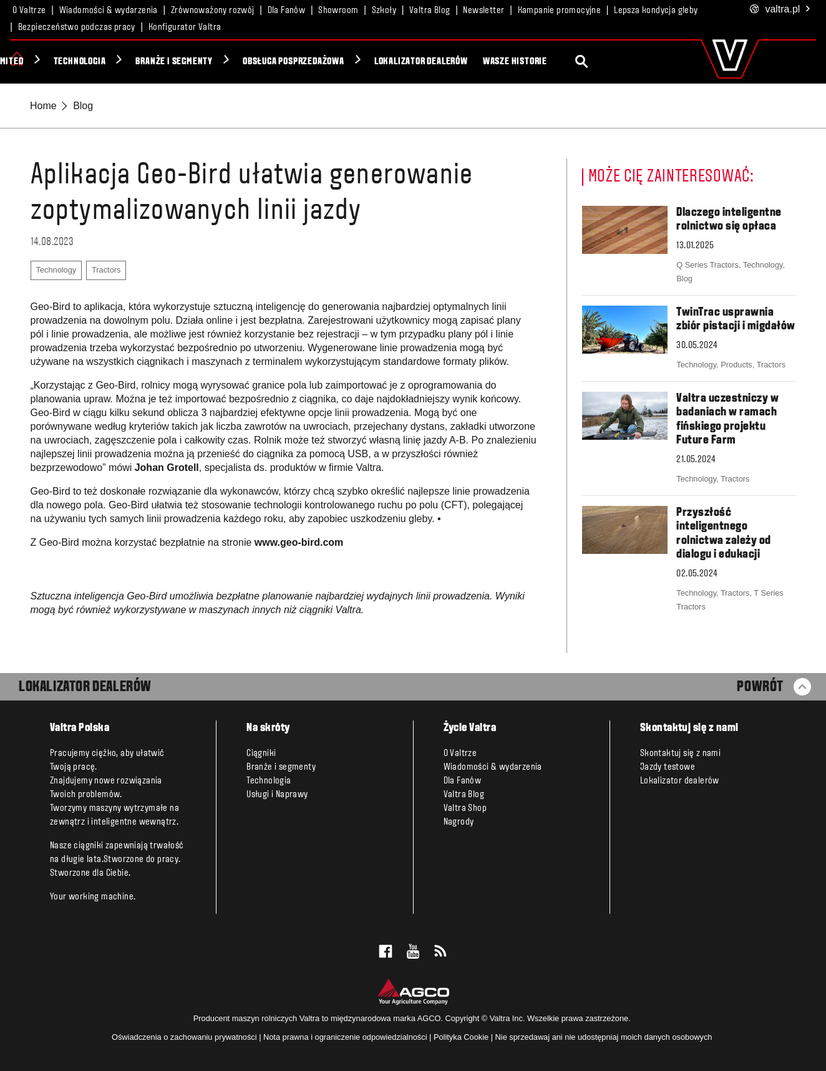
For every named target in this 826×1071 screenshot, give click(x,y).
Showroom (338, 10)
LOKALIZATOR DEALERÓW (85, 687)
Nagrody (459, 822)
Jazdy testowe (667, 767)
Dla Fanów (287, 10)
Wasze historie (632, 61)
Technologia (197, 61)
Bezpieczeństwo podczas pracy (76, 27)
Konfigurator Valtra (184, 27)
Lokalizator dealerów (538, 61)
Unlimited (119, 61)
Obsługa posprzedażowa (411, 61)
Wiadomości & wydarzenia (108, 10)
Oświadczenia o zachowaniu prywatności (184, 1037)
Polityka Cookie (461, 1037)
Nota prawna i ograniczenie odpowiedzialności (345, 1037)
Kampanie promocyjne (559, 10)
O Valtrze (29, 10)
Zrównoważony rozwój (213, 10)
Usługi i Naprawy (277, 794)
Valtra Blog (429, 10)
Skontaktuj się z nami (680, 753)
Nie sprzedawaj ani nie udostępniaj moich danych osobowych (603, 1037)
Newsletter (483, 10)
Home (43, 105)
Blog (83, 105)
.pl (780, 9)
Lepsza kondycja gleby (655, 10)
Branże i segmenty (291, 61)
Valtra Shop (465, 808)
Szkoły (384, 10)
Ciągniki (52, 61)
